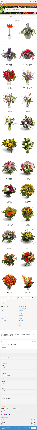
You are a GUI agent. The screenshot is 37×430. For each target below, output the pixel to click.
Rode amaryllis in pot (9, 41)
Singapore (28, 247)
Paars (2, 318)
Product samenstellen (18, 357)
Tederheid (9, 247)
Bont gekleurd (3, 320)
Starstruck (9, 201)
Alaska (27, 155)
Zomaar (20, 318)
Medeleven (21, 326)
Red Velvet (9, 87)
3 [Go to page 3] (10, 297)
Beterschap (21, 313)
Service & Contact (4, 1)
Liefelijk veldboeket (9, 110)
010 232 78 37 (4, 411)
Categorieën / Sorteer (9, 16)
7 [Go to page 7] (21, 297)
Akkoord (33, 427)
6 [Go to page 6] (18, 297)
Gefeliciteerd (21, 320)
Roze (2, 310)
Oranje (2, 312)
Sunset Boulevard (9, 224)
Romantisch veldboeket (27, 87)
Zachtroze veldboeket (27, 110)
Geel (2, 313)
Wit (1, 315)
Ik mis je (20, 323)
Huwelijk (21, 321)
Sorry (20, 325)
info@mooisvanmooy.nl (6, 410)
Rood (2, 308)
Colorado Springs (9, 269)
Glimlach (27, 178)
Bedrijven (18, 390)
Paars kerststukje (9, 64)
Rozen (18, 365)
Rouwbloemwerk (18, 386)
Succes (20, 317)
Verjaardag (21, 310)
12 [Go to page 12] (2, 300)
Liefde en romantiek (23, 308)
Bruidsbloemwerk (18, 383)
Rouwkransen (18, 373)
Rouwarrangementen (18, 375)
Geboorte (21, 315)
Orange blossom (27, 269)
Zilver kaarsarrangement (27, 41)
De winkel (18, 381)
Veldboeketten (18, 363)
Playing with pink (9, 178)
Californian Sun (9, 155)
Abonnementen (18, 393)
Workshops (18, 388)
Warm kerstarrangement (27, 64)
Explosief (27, 224)
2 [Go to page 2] (7, 297)
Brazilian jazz (27, 292)
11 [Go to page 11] (32, 297)
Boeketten (18, 361)
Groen (2, 317)
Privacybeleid (18, 396)
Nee (29, 427)
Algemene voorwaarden (18, 398)
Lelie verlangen (28, 201)
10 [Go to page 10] (29, 297)
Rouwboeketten (18, 371)
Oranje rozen (9, 292)
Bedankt (20, 312)
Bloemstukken (18, 367)
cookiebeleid (3, 428)
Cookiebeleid (18, 400)
